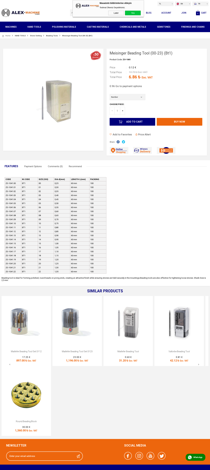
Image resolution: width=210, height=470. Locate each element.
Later (116, 13)
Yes (133, 13)
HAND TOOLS (34, 27)
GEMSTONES (163, 27)
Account (166, 13)
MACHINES (11, 27)
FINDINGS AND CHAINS (193, 27)
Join (183, 13)
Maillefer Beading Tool (128, 351)
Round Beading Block (26, 421)
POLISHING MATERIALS (64, 27)
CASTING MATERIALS (98, 27)
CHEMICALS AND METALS (133, 27)
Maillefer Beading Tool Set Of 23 (77, 351)
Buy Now (179, 121)
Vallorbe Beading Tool (179, 351)
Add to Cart (134, 121)
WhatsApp (197, 457)
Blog (148, 13)
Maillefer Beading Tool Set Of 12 (26, 351)
